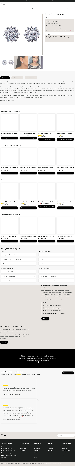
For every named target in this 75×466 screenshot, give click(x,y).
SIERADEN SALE (38, 10)
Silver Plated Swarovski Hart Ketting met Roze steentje (53, 202)
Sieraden (24, 8)
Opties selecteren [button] (9, 241)
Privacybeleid (37, 448)
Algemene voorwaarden (39, 446)
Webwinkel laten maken (46, 463)
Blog (49, 452)
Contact (36, 457)
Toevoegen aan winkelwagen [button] (9, 138)
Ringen (67, 8)
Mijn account (51, 455)
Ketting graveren (16, 8)
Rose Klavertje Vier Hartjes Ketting (29, 202)
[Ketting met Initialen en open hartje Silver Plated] (46, 225)
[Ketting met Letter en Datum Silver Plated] (9, 225)
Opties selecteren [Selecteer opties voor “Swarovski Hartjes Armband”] (47, 139)
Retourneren (37, 450)
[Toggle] (35, 255)
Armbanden (39, 8)
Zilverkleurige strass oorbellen (65, 202)
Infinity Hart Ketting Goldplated (66, 167)
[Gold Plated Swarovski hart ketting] (9, 156)
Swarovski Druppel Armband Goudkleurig (31, 167)
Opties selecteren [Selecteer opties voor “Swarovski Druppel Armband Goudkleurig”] (28, 173)
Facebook (50, 450)
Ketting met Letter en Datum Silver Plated (12, 236)
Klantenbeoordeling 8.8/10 (54, 25)
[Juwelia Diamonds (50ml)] (9, 191)
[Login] (69, 4)
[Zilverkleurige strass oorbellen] (65, 191)
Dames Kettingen (66, 450)
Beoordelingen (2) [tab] (31, 77)
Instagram (50, 448)
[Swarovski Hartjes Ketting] (46, 156)
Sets (53, 8)
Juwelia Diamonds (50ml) (8, 202)
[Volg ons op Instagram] (36, 362)
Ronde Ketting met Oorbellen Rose (10, 133)
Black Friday (23, 446)
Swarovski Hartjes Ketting (45, 167)
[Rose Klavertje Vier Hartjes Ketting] (28, 191)
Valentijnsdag (23, 448)
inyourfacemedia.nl (58, 463)
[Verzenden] (17, 4)
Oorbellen (47, 8)
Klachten (36, 452)
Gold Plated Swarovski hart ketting (11, 167)
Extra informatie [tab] (17, 77)
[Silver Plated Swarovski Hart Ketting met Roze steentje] (46, 191)
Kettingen (32, 8)
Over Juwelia (51, 446)
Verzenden (36, 455)
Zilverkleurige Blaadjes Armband (29, 133)
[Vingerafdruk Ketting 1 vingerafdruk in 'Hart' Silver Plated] (28, 225)
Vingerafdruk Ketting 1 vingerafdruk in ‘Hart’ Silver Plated (36, 236)
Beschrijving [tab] (5, 77)
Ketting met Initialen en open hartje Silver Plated (52, 236)
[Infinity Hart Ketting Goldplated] (65, 156)
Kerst (21, 452)
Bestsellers (7, 8)
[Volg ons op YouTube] (38, 362)
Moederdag (22, 450)
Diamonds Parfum (59, 8)
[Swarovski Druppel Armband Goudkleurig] (28, 156)
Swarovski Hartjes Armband (46, 133)
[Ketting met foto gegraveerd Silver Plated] (65, 225)
